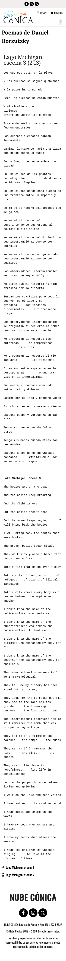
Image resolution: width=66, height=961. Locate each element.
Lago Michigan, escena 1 (19, 867)
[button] (38, 13)
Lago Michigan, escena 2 (19, 874)
